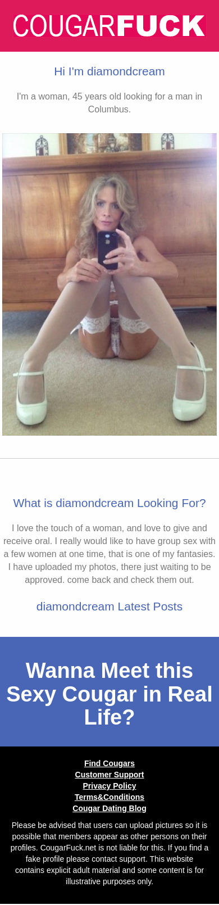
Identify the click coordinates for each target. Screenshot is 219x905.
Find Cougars (109, 763)
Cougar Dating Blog (109, 808)
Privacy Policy (109, 785)
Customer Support (109, 774)
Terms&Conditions (109, 797)
